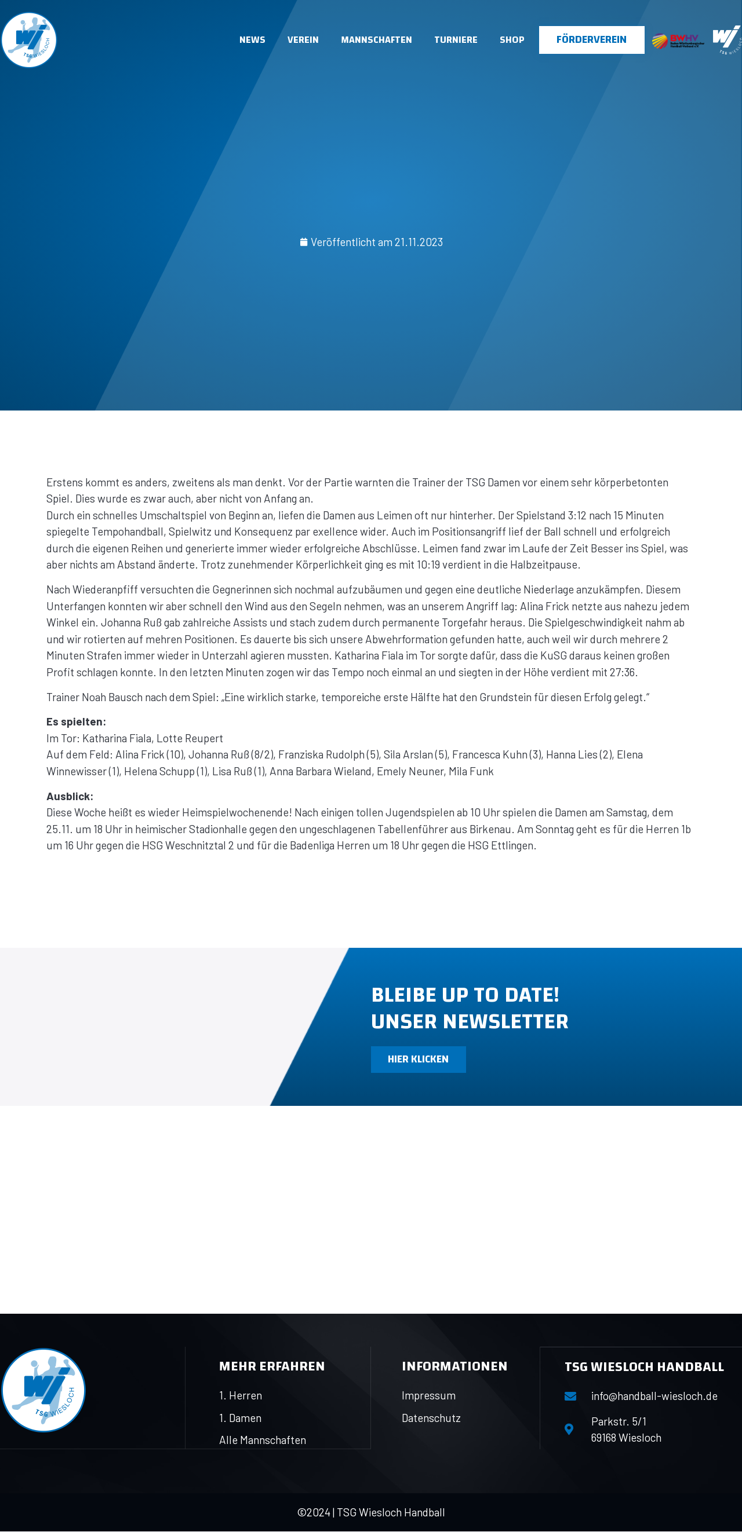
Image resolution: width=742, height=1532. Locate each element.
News (252, 40)
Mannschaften (376, 40)
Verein (303, 40)
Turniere (456, 40)
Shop (512, 40)
